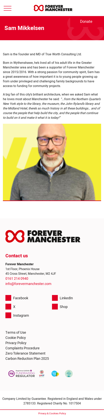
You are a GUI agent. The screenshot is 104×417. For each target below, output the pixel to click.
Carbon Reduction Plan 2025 (27, 358)
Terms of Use (15, 332)
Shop (60, 307)
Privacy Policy (15, 342)
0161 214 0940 (16, 278)
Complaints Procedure (22, 348)
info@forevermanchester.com (28, 283)
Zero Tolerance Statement (25, 353)
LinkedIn (62, 298)
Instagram (17, 315)
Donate (86, 21)
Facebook (16, 298)
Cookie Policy (15, 337)
